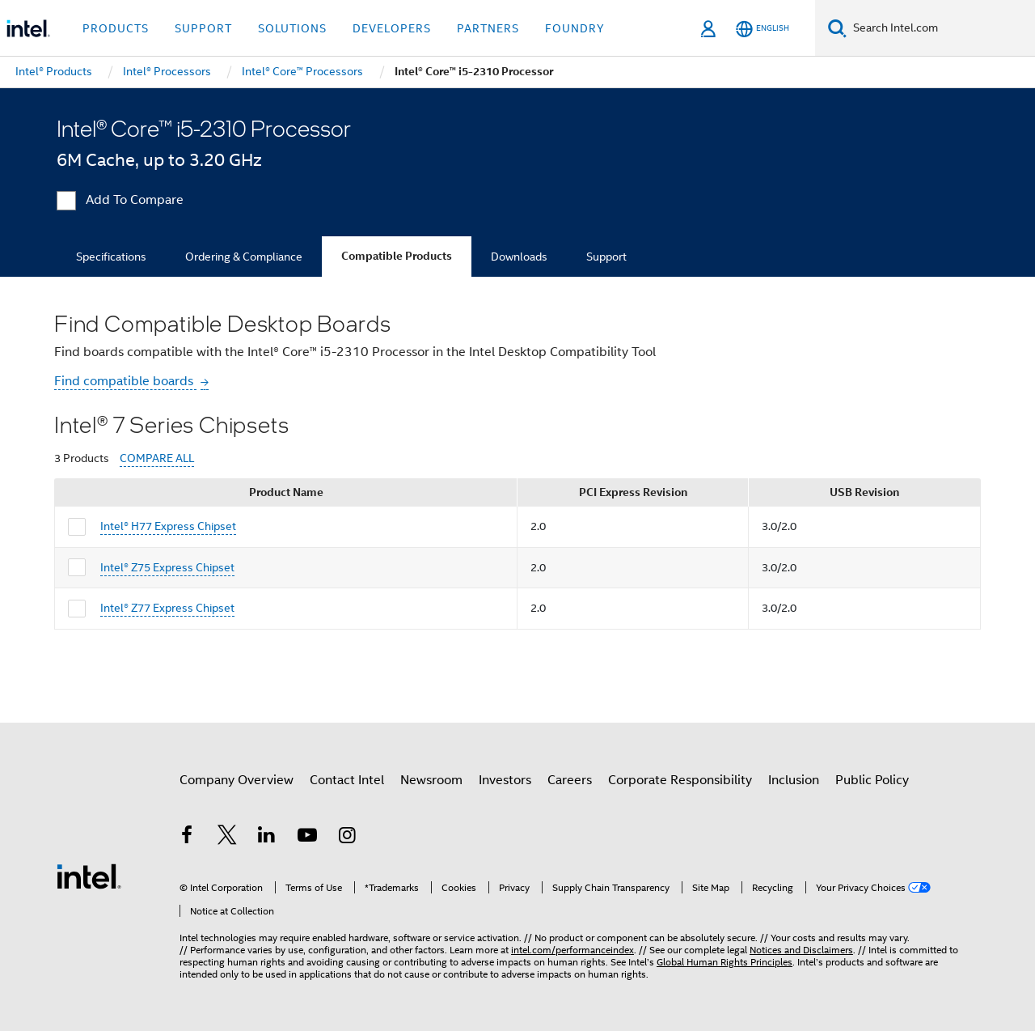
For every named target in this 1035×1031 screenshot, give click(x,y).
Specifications (111, 256)
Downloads (519, 256)
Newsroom (431, 780)
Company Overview (237, 780)
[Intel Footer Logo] (89, 876)
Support (606, 256)
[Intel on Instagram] (347, 837)
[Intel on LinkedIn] (267, 837)
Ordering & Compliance (243, 256)
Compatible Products (396, 256)
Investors (505, 780)
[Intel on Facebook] (187, 837)
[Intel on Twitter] (227, 837)
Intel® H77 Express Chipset (168, 526)
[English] (762, 29)
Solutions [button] (292, 28)
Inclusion (793, 780)
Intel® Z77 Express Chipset (167, 607)
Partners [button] (488, 28)
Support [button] (203, 28)
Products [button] (115, 28)
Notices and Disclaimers (801, 950)
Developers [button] (392, 28)
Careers (569, 780)
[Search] (837, 28)
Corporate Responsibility (680, 780)
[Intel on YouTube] (307, 837)
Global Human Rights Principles (724, 962)
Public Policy (872, 780)
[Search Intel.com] (941, 28)
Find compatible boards (125, 381)
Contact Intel (347, 780)
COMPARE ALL (157, 458)
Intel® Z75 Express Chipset (167, 567)
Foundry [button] (575, 28)
